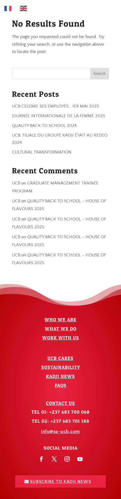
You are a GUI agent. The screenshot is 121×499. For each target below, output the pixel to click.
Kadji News (60, 376)
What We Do (60, 328)
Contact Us (60, 403)
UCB (16, 183)
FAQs (61, 385)
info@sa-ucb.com (60, 431)
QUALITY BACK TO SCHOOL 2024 (44, 125)
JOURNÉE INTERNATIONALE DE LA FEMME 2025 (58, 115)
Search (99, 73)
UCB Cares (60, 358)
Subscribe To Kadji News (60, 481)
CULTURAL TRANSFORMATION (41, 152)
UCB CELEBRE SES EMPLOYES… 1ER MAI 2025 (55, 106)
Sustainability (60, 367)
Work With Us (60, 338)
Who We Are (60, 319)
